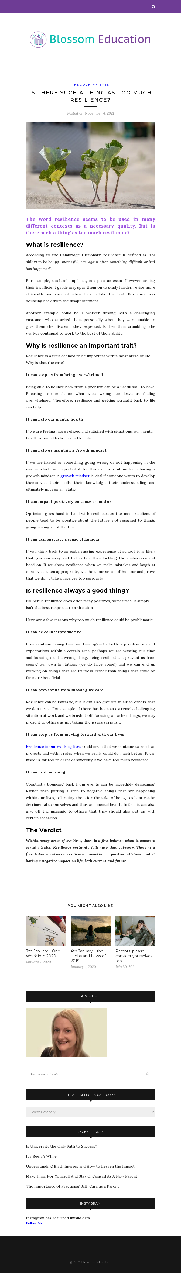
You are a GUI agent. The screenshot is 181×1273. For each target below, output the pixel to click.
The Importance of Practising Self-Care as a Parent (72, 1186)
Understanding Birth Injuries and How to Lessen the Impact (80, 1166)
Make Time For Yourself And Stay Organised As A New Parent (81, 1176)
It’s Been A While (41, 1156)
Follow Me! (35, 1223)
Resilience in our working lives (53, 746)
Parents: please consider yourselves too (133, 956)
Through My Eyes (90, 85)
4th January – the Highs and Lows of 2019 (88, 956)
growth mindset (75, 475)
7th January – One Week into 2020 (43, 953)
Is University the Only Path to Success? (61, 1146)
